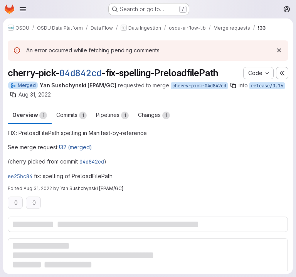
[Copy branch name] (233, 85)
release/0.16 (267, 86)
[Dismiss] (279, 50)
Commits (71, 115)
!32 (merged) (75, 147)
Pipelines (112, 115)
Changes (154, 115)
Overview (29, 115)
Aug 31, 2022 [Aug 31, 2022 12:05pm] (34, 94)
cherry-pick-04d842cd (199, 86)
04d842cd (80, 73)
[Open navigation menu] (23, 9)
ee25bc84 (20, 176)
